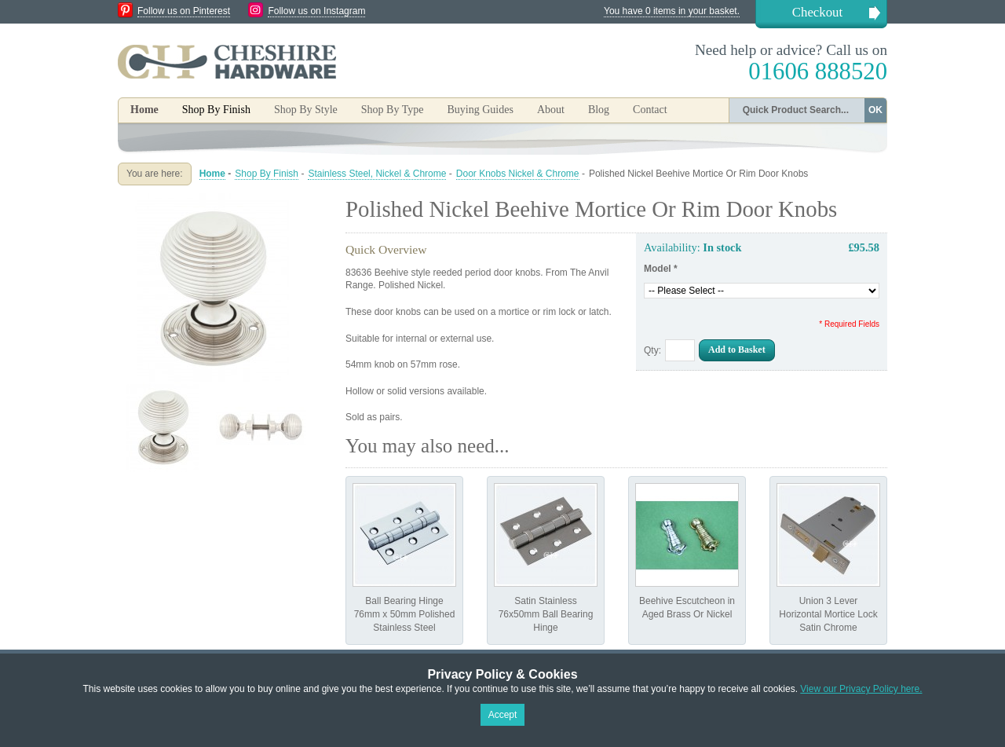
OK (875, 109)
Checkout (817, 12)
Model (661, 268)
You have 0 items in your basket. (672, 10)
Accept (502, 714)
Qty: (652, 350)
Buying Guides (480, 109)
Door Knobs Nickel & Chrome (517, 173)
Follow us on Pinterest (183, 10)
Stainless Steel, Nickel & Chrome (377, 173)
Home (144, 109)
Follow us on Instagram (316, 10)
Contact (650, 109)
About (551, 109)
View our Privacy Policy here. (861, 688)
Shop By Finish (266, 173)
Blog (598, 109)
